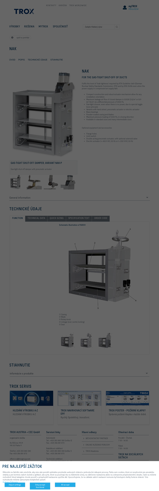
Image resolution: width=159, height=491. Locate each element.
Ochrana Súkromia (10, 482)
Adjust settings (15, 485)
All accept (65, 485)
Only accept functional (40, 486)
